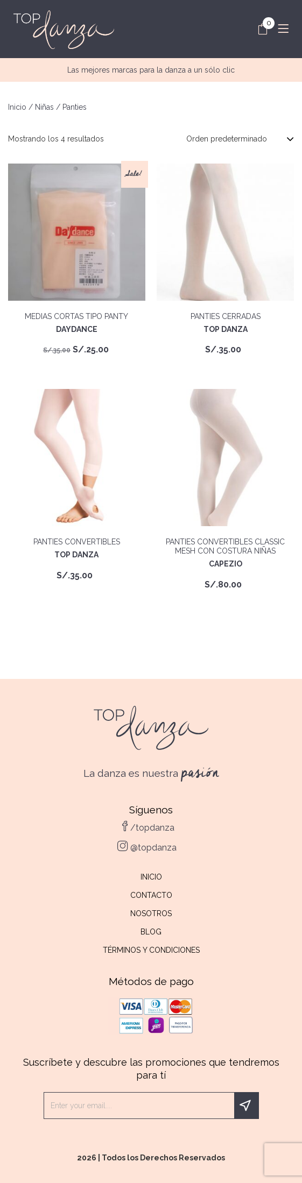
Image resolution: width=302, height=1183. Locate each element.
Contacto (151, 895)
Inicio (17, 107)
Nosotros (151, 913)
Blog (151, 932)
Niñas (44, 107)
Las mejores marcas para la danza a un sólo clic (151, 70)
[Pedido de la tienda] (240, 138)
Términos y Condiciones (151, 950)
